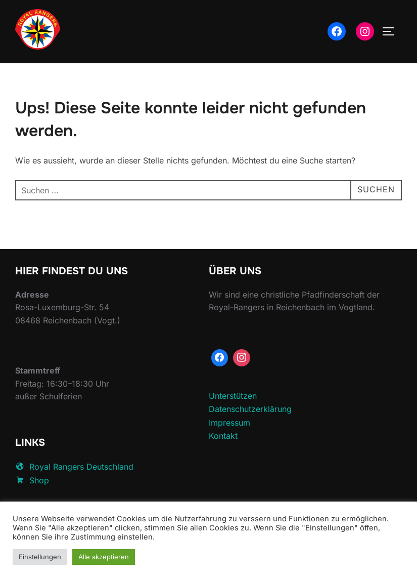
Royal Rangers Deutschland (74, 489)
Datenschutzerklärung (250, 432)
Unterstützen (233, 418)
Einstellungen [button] (40, 557)
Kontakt (223, 458)
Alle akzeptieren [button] (103, 557)
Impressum (229, 445)
